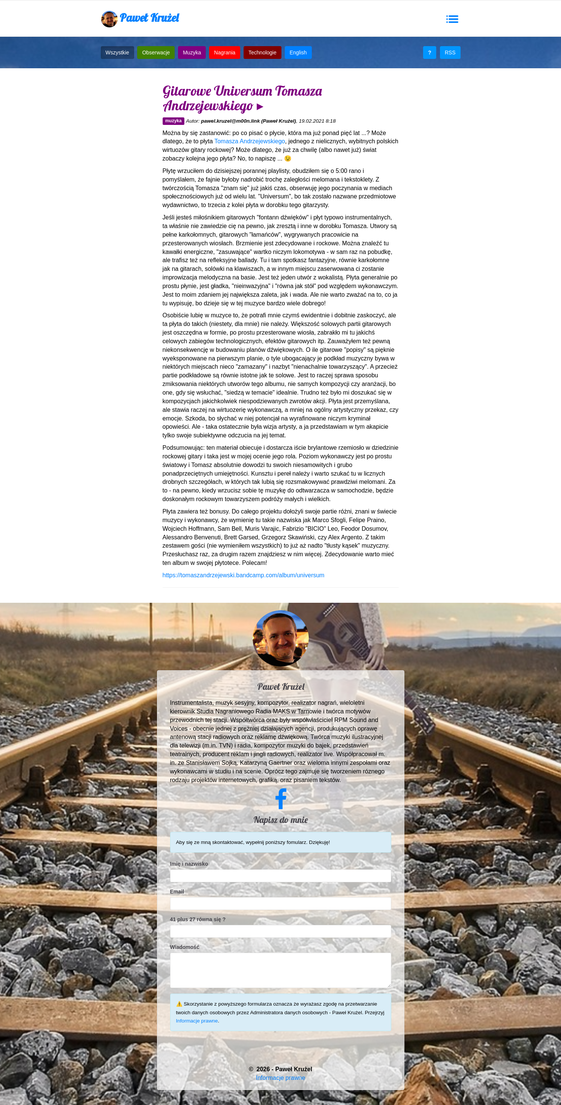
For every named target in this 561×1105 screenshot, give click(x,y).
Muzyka (192, 53)
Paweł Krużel (139, 19)
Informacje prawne (197, 1021)
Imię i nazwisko (189, 864)
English (298, 53)
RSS (450, 53)
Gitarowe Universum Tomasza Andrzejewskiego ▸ (242, 98)
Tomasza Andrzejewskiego (249, 141)
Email (177, 892)
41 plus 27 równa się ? (198, 919)
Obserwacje (156, 53)
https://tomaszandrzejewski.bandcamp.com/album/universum (244, 575)
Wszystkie (117, 53)
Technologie (262, 53)
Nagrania (224, 53)
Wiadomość (184, 947)
